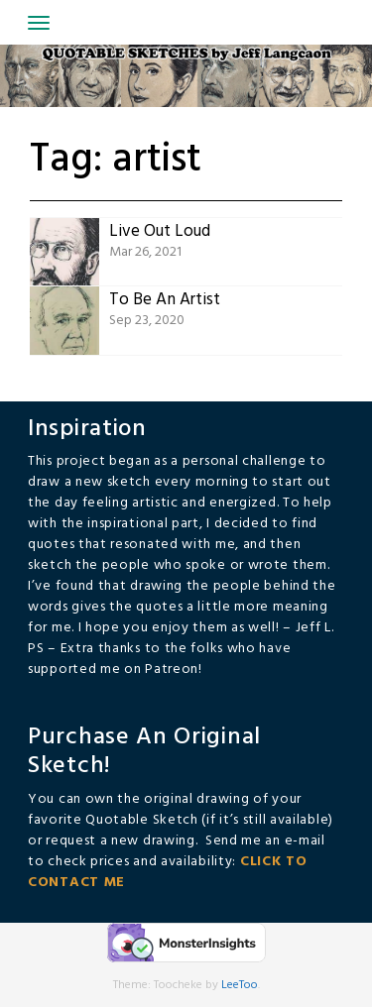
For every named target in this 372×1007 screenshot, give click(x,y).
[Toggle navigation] (39, 23)
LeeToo (239, 985)
